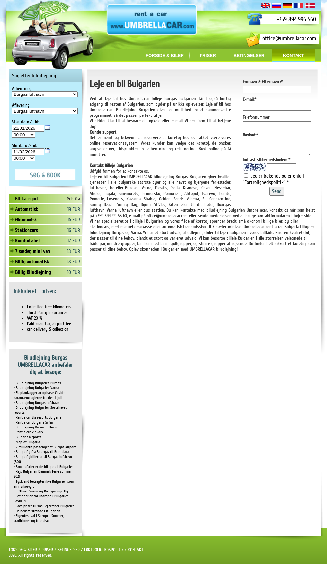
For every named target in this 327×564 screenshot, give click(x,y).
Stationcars (26, 230)
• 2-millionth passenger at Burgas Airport (45, 447)
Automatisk (26, 209)
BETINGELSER (68, 550)
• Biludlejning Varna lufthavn (35, 427)
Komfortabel (27, 241)
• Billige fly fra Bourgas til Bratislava (41, 451)
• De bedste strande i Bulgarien (37, 511)
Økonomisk (26, 220)
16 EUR (73, 220)
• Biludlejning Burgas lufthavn (36, 402)
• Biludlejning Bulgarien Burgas (37, 383)
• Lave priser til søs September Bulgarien (44, 506)
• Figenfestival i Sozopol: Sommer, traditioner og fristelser (39, 518)
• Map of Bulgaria (27, 442)
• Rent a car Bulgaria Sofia (33, 422)
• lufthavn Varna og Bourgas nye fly (41, 491)
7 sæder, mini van (32, 251)
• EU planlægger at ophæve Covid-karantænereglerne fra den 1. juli (39, 395)
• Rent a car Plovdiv (28, 432)
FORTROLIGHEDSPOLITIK (104, 550)
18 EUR (73, 251)
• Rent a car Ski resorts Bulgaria (37, 417)
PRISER (47, 550)
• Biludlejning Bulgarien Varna (36, 388)
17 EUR (73, 241)
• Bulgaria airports (27, 437)
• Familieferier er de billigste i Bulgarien (44, 466)
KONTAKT (135, 550)
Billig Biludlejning (33, 272)
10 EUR (73, 272)
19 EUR (73, 209)
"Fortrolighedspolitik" (265, 185)
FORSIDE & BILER (23, 550)
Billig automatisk (32, 262)
